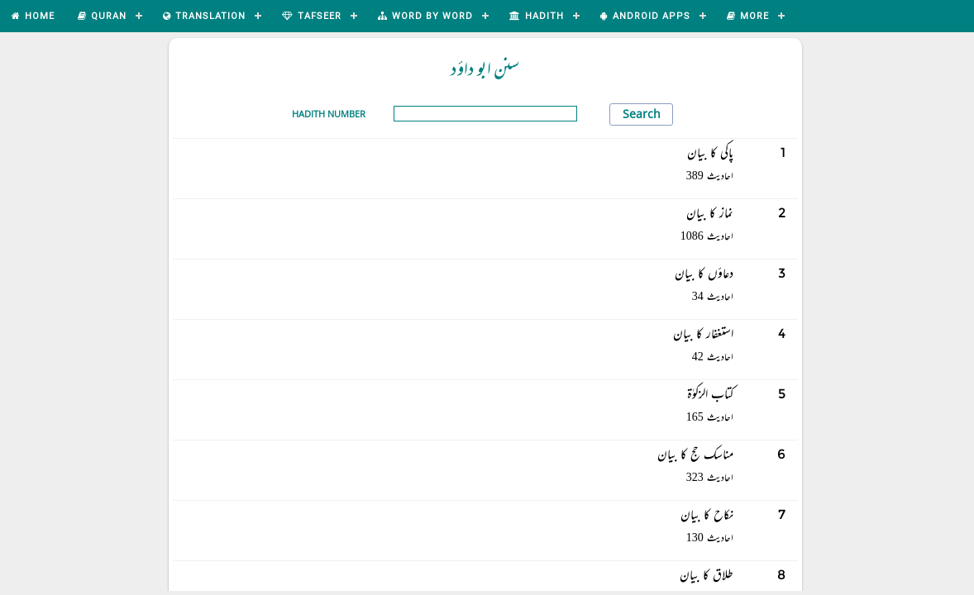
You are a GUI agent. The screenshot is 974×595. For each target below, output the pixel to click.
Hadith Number (328, 113)
